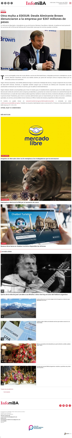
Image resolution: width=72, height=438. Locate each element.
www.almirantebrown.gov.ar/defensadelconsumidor (40, 101)
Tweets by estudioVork (7, 389)
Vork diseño (7, 392)
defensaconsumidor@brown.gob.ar (11, 103)
